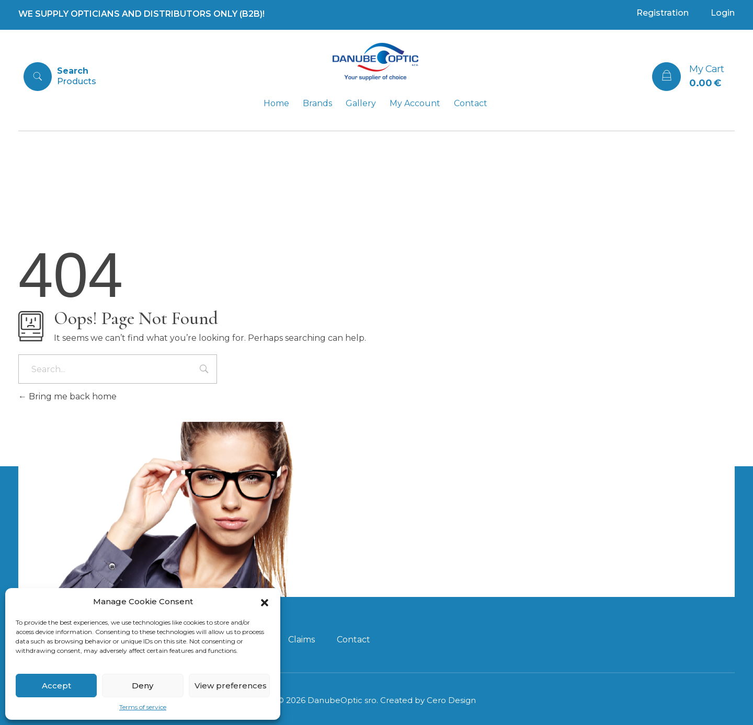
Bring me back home (67, 396)
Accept (56, 686)
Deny (142, 686)
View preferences (231, 686)
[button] (264, 601)
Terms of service (142, 707)
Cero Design (451, 700)
